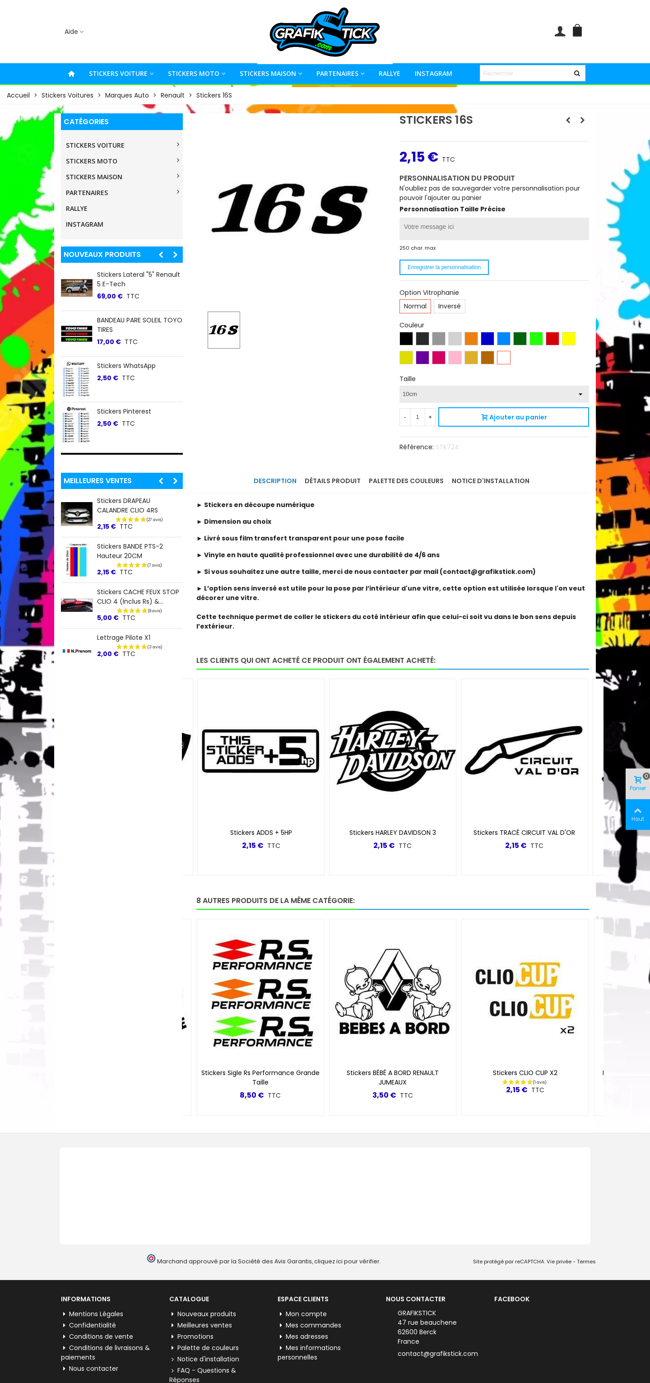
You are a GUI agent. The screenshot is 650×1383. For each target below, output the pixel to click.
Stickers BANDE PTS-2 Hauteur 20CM (130, 551)
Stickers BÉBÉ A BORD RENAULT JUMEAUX (393, 1077)
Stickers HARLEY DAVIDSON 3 (392, 832)
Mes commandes (309, 1325)
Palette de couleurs (204, 1348)
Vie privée (559, 1261)
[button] (160, 254)
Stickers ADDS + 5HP (261, 832)
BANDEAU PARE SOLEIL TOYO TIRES (139, 325)
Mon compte (302, 1314)
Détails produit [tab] (333, 480)
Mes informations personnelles (309, 1352)
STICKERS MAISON (268, 73)
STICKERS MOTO (193, 73)
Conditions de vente (97, 1336)
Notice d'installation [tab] (490, 480)
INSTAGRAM (433, 73)
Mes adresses (303, 1336)
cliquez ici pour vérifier (347, 1261)
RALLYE (389, 73)
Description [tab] (275, 480)
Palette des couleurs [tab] (406, 480)
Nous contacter (89, 1369)
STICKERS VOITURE (118, 73)
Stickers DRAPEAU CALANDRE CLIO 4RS (127, 505)
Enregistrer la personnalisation (444, 267)
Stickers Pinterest (124, 411)
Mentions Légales (92, 1314)
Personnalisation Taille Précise (452, 209)
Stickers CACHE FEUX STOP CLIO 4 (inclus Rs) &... (138, 596)
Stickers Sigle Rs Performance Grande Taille (260, 1077)
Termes (586, 1261)
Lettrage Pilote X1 (123, 637)
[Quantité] (417, 417)
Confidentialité (88, 1325)
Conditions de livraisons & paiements (105, 1352)
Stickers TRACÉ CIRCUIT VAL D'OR (524, 832)
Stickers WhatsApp (126, 365)
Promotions (191, 1336)
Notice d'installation (204, 1359)
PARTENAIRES (337, 73)
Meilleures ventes (98, 480)
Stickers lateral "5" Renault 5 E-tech (138, 279)
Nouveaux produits (102, 254)
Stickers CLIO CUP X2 (525, 1072)
